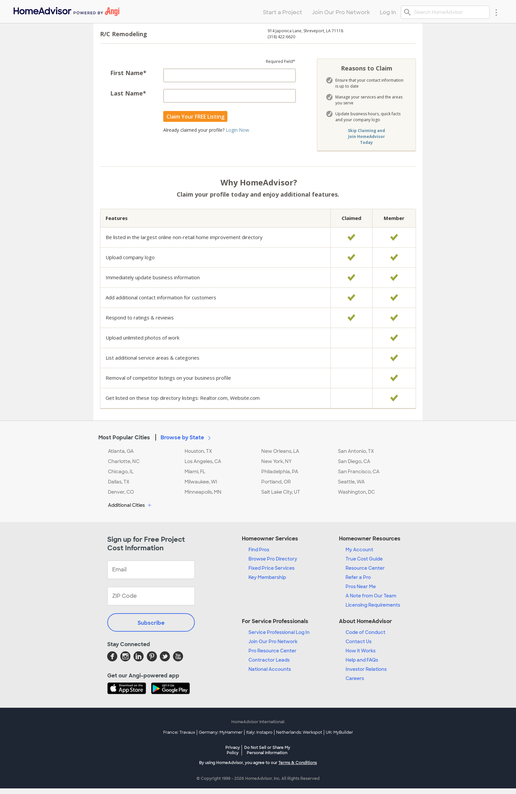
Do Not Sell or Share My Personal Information (267, 750)
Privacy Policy (232, 750)
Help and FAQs (362, 660)
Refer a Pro (358, 577)
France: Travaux (179, 732)
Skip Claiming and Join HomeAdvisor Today (366, 136)
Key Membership (267, 577)
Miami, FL (195, 472)
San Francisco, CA (358, 472)
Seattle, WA (351, 482)
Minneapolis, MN (203, 492)
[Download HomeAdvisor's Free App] (129, 689)
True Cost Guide (364, 559)
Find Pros (258, 550)
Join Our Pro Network (272, 641)
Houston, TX (198, 451)
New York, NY (276, 461)
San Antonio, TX (356, 451)
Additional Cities (130, 505)
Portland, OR (276, 482)
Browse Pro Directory (272, 559)
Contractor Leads (269, 660)
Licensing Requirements (373, 605)
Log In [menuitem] (388, 12)
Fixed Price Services (271, 568)
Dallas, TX (118, 482)
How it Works (360, 651)
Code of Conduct (365, 632)
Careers (355, 678)
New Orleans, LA (280, 451)
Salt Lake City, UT (280, 492)
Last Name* (128, 93)
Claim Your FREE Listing (195, 116)
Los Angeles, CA (203, 461)
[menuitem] (66, 10)
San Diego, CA (354, 461)
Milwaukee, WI (201, 482)
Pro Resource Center (272, 651)
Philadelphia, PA (279, 472)
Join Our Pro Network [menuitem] (341, 12)
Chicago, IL (121, 472)
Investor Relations (366, 669)
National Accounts (269, 669)
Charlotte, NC (124, 461)
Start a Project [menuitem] (282, 12)
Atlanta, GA (121, 451)
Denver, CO (121, 492)
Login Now (237, 130)
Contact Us (359, 641)
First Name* (128, 73)
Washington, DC (356, 492)
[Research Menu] (496, 12)
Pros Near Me (361, 586)
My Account (359, 550)
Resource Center (365, 568)
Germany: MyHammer (221, 732)
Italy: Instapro (259, 732)
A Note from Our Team (371, 596)
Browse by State (187, 437)
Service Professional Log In (279, 632)
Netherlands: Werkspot (299, 732)
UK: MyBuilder (339, 732)
